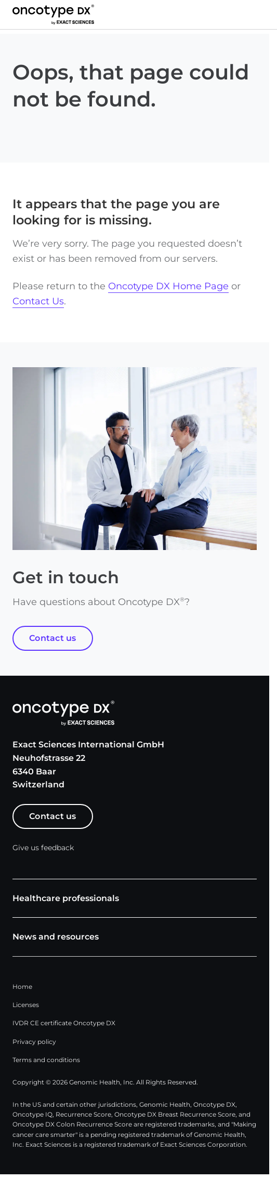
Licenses (25, 1005)
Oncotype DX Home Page (168, 286)
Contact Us (38, 301)
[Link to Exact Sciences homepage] (53, 14)
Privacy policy (34, 1041)
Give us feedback (43, 847)
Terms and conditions (46, 1060)
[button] (264, 14)
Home (22, 986)
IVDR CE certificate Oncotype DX (63, 1023)
